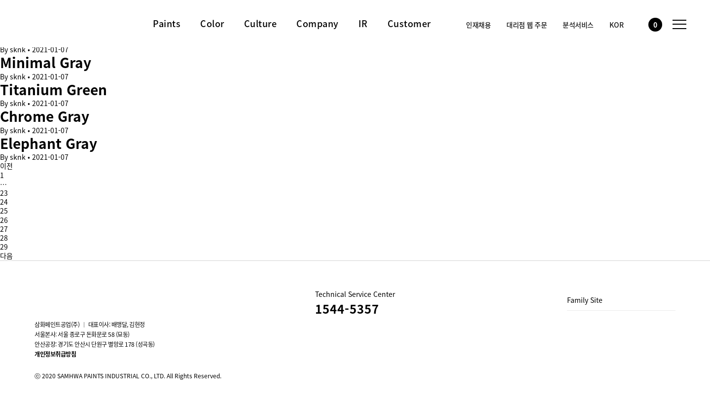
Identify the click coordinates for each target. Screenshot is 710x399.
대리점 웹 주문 (526, 25)
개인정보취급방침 (55, 354)
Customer (409, 24)
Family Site (585, 300)
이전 (6, 166)
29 (4, 247)
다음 (6, 255)
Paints (166, 24)
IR (363, 24)
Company (317, 24)
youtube (67, 294)
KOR (616, 25)
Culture (260, 24)
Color (212, 24)
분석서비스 (578, 25)
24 (4, 202)
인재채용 (478, 25)
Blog (94, 294)
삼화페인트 (57, 22)
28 (4, 238)
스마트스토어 (120, 294)
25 (4, 211)
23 (4, 193)
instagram (40, 294)
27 (4, 229)
